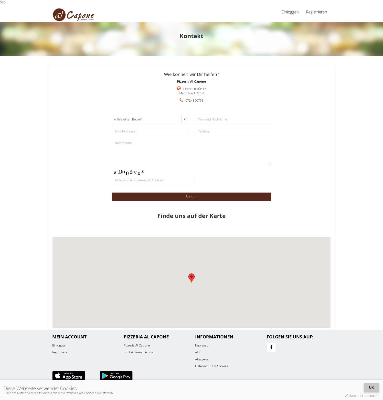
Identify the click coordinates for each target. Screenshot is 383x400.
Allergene (202, 359)
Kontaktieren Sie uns (138, 352)
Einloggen (290, 12)
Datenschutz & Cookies (211, 366)
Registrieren (316, 12)
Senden (191, 196)
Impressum (203, 345)
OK (371, 387)
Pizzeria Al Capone (137, 345)
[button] (191, 277)
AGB (198, 352)
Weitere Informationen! (361, 396)
